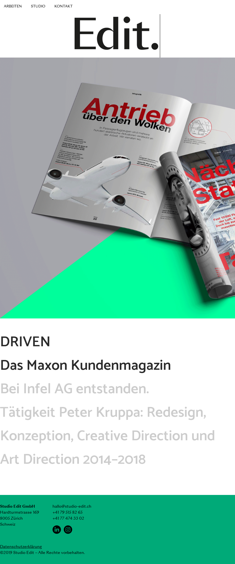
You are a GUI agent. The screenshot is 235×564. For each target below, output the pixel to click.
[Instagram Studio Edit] (68, 529)
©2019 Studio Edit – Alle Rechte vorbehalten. (42, 552)
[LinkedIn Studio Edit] (57, 529)
